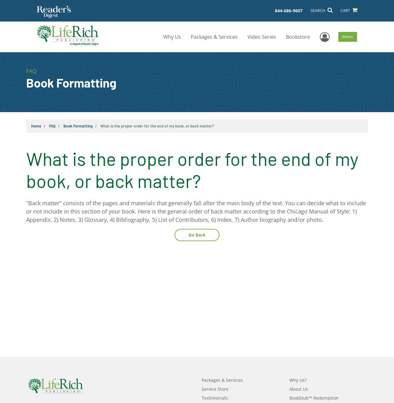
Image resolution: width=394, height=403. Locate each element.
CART (348, 10)
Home (36, 125)
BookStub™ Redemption (314, 398)
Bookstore (298, 36)
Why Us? (298, 380)
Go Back (197, 235)
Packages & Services (214, 36)
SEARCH (321, 10)
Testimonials (215, 398)
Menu (347, 36)
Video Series (261, 36)
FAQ (52, 125)
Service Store (215, 389)
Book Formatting (78, 125)
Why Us (172, 36)
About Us (298, 389)
